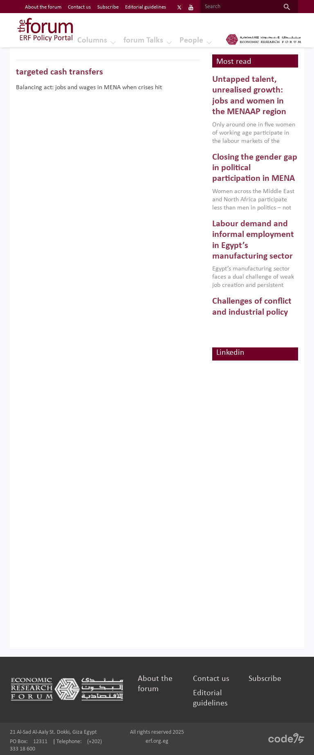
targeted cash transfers (59, 72)
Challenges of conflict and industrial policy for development (252, 312)
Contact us (211, 679)
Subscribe (265, 679)
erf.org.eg (157, 741)
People (191, 40)
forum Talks (143, 40)
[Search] (238, 7)
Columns (92, 40)
